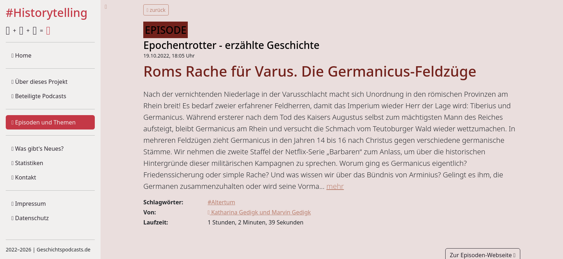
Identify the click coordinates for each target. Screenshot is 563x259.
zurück (156, 9)
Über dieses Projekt (39, 82)
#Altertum (221, 202)
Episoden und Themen (43, 122)
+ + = (28, 30)
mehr (335, 186)
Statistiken (27, 163)
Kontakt (23, 177)
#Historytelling (47, 13)
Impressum (28, 204)
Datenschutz (30, 218)
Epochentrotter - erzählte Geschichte (231, 45)
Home (21, 55)
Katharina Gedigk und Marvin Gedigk (259, 212)
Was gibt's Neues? (37, 149)
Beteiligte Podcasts (38, 96)
